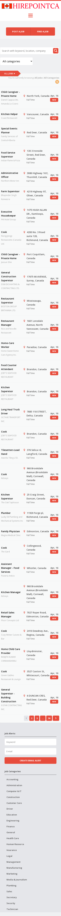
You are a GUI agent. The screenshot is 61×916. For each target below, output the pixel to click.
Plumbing (11, 885)
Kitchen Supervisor (7, 389)
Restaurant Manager (7, 322)
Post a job (18, 31)
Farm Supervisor (10, 191)
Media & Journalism (17, 879)
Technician (12, 909)
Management (13, 861)
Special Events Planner (9, 130)
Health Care (13, 838)
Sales (9, 891)
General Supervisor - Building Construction (8, 695)
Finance (11, 826)
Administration (14, 785)
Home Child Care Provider (10, 651)
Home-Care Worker (7, 345)
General (11, 832)
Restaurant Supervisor (7, 300)
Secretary (12, 897)
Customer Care (14, 803)
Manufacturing (14, 867)
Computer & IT (14, 791)
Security (11, 903)
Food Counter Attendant (9, 367)
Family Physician (10, 531)
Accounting (12, 779)
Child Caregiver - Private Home (10, 93)
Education (12, 814)
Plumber (6, 513)
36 (49, 718)
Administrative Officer (9, 174)
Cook (4, 232)
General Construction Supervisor (8, 276)
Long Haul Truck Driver (10, 411)
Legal (9, 855)
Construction (13, 797)
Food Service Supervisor (8, 154)
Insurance (12, 850)
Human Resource (15, 844)
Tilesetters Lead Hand (10, 451)
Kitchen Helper (9, 114)
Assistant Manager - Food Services (10, 567)
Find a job (42, 31)
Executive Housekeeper (8, 213)
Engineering (13, 820)
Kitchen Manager (11, 592)
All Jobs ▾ (9, 73)
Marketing (12, 873)
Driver (10, 808)
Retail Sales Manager (7, 614)
